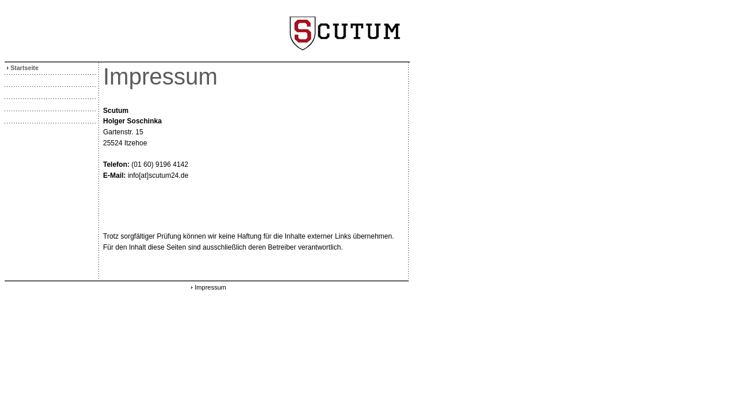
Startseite (22, 67)
